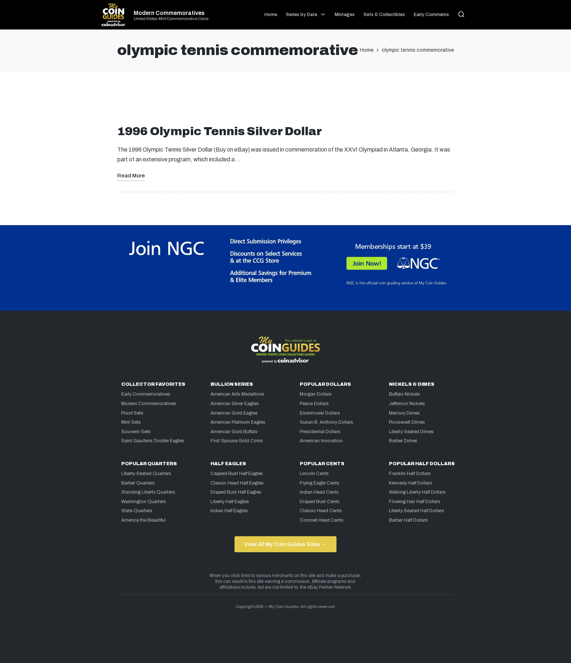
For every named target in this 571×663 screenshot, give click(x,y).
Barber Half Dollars (408, 520)
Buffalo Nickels (404, 394)
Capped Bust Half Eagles (236, 473)
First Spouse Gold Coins (236, 440)
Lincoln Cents (314, 473)
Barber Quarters (138, 483)
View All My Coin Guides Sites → (285, 544)
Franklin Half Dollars (410, 473)
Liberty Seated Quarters (146, 473)
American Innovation (321, 440)
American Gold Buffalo (234, 431)
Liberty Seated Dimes (411, 431)
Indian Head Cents (319, 492)
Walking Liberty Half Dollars (417, 492)
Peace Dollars (314, 403)
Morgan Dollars (316, 394)
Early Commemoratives (145, 394)
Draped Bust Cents (320, 501)
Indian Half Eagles (229, 510)
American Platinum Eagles (237, 422)
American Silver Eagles (234, 403)
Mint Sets (131, 422)
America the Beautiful (143, 520)
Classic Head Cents (321, 510)
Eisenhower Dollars (320, 413)
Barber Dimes (403, 440)
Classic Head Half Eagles (237, 483)
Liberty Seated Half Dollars (416, 510)
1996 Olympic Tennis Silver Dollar (219, 131)
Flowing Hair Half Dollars (414, 501)
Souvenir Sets (136, 431)
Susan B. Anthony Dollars (326, 422)
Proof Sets (132, 413)
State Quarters (136, 510)
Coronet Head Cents (321, 520)
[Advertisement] (285, 101)
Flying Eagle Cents (319, 483)
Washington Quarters (143, 501)
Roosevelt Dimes (407, 422)
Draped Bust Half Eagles (235, 492)
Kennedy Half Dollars (410, 483)
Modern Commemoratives (169, 13)
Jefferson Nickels (407, 403)
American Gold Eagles (234, 413)
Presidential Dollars (320, 431)
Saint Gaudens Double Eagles (152, 440)
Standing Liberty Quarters (148, 492)
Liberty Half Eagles (229, 501)
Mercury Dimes (404, 413)
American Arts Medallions (237, 394)
